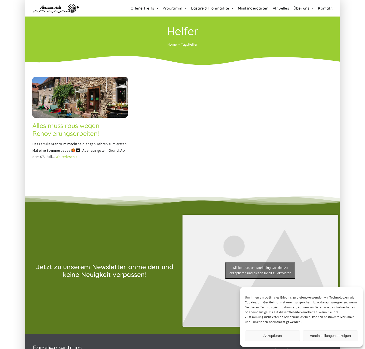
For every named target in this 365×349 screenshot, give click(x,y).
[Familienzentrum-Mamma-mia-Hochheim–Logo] (55, 5)
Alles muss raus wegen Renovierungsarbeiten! (65, 129)
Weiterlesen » (66, 156)
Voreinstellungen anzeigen (330, 336)
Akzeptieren (272, 336)
